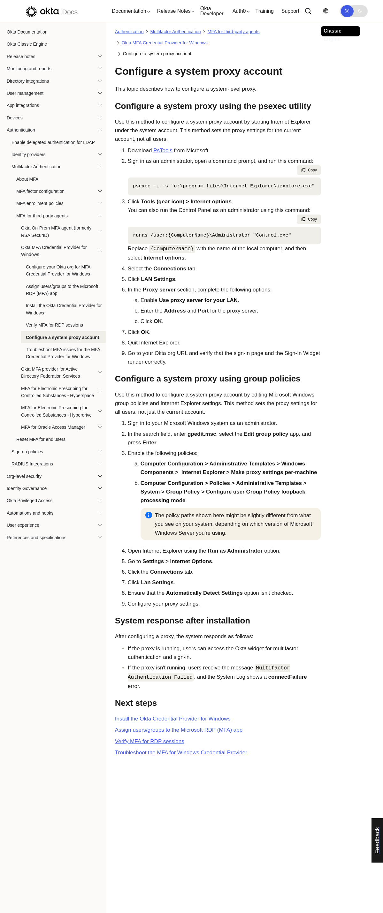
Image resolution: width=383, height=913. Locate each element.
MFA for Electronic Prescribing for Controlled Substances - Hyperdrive (56, 411)
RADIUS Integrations (32, 463)
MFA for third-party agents (42, 215)
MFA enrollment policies (40, 203)
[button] (129, 11)
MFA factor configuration (40, 191)
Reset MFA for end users (40, 439)
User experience (23, 525)
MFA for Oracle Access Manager (53, 427)
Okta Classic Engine (27, 44)
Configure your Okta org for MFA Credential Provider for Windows (58, 270)
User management (25, 93)
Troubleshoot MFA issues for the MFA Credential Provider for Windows (63, 353)
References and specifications (36, 537)
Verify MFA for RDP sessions (54, 325)
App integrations (23, 105)
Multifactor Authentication (36, 166)
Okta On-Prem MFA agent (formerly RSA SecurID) (56, 231)
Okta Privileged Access (29, 500)
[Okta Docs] (51, 11)
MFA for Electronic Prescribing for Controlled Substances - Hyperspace (57, 392)
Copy (309, 170)
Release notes (21, 56)
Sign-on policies (27, 451)
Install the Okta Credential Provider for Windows (64, 309)
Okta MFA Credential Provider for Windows (54, 251)
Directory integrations (28, 81)
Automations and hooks (30, 513)
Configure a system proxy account (62, 337)
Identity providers (28, 154)
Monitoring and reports (29, 68)
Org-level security (24, 476)
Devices (15, 117)
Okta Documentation (27, 31)
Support (290, 11)
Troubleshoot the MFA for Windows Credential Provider (181, 753)
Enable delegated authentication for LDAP (53, 142)
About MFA (27, 179)
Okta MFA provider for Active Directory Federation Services (50, 372)
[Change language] (325, 11)
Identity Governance (27, 488)
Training (265, 11)
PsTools (162, 150)
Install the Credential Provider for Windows (173, 719)
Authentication (21, 129)
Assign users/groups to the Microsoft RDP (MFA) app (62, 290)
